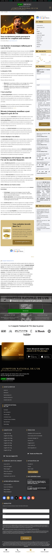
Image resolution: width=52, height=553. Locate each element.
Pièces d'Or (31, 430)
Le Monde (40, 331)
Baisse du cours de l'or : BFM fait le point (43, 221)
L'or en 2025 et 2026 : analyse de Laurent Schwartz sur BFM (43, 228)
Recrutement (7, 422)
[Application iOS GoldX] (45, 357)
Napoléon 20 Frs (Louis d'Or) (34, 434)
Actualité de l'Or (33, 461)
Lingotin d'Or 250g (8, 438)
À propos (6, 410)
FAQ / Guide (30, 469)
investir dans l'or (28, 283)
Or (37, 29)
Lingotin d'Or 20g (8, 446)
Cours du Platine (7, 485)
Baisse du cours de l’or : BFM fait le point (43, 134)
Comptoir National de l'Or (13, 40)
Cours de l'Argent (41, 35)
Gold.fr (14, 108)
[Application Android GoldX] (32, 357)
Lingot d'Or (39, 33)
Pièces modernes (8, 474)
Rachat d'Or (39, 37)
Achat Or (6, 390)
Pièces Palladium (7, 492)
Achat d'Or (15, 374)
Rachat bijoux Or (7, 395)
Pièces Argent (7, 469)
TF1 (3, 331)
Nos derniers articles (44, 130)
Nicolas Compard (40, 159)
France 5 (31, 331)
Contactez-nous (7, 417)
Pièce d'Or (39, 39)
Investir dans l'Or (40, 27)
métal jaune (3, 283)
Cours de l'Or (40, 25)
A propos (41, 178)
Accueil (2, 11)
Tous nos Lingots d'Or (10, 456)
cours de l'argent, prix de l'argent (8, 271)
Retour (32, 257)
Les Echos (27, 335)
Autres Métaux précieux (11, 482)
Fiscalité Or (30, 464)
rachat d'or (10, 283)
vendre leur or (4, 285)
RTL (49, 331)
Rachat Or (6, 393)
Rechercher (38, 312)
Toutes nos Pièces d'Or (34, 454)
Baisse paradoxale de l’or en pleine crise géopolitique (43, 162)
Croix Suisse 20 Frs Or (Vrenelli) (35, 436)
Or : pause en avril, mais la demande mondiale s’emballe (43, 155)
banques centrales (15, 269)
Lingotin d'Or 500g (8, 436)
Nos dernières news (34, 477)
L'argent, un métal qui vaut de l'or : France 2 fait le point (43, 224)
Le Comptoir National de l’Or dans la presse (26, 327)
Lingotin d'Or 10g (8, 448)
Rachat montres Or (8, 398)
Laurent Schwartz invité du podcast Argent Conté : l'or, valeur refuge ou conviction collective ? (43, 212)
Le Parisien (21, 331)
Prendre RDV (7, 415)
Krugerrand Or (31, 443)
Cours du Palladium (8, 487)
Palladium (39, 44)
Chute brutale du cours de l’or (43, 169)
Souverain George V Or (33, 438)
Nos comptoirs (7, 412)
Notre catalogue (32, 472)
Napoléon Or (40, 40)
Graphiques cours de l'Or (9, 476)
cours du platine (20, 271)
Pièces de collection (8, 471)
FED (9, 274)
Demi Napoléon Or (32, 448)
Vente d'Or (26, 374)
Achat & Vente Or (9, 387)
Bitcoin (38, 46)
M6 (10, 331)
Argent (38, 31)
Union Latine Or (31, 446)
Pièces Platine (7, 490)
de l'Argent (18, 461)
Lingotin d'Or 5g (7, 450)
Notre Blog (6, 424)
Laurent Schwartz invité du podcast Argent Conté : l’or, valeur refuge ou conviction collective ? (43, 141)
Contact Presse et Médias (9, 420)
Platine (38, 42)
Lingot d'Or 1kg (7, 434)
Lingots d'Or (8, 430)
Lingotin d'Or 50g (8, 443)
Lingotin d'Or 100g (8, 441)
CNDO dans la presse (44, 206)
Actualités (6, 11)
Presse (46, 136)
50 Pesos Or (30, 441)
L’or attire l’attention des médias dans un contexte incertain (42, 148)
